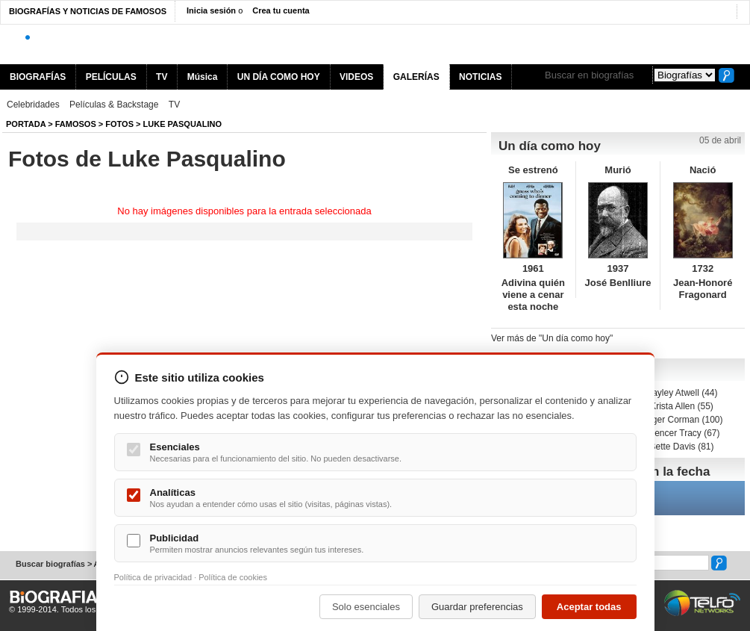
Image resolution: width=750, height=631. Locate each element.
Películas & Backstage (113, 104)
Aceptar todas (589, 606)
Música (202, 77)
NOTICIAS (480, 77)
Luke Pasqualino (182, 123)
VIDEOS (356, 77)
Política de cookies (233, 577)
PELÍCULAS (111, 77)
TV (161, 77)
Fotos (119, 123)
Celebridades (33, 104)
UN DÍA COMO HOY (278, 77)
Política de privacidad (153, 577)
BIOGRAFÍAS (38, 77)
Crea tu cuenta (280, 10)
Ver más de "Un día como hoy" (552, 338)
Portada (26, 123)
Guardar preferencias (477, 606)
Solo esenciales (366, 606)
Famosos (75, 123)
